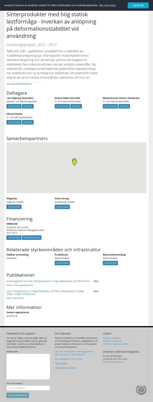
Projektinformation (32, 237)
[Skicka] (17, 395)
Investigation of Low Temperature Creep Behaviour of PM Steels (48, 281)
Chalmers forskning (112, 341)
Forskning (28, 106)
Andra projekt (14, 106)
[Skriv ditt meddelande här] (28, 367)
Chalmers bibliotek (112, 338)
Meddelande (12, 351)
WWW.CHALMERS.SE (113, 362)
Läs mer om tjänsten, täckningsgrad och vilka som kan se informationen (74, 353)
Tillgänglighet (61, 363)
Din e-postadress (14, 383)
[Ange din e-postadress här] (28, 387)
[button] (74, 162)
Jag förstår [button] (138, 5)
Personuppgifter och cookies (68, 358)
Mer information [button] (107, 5)
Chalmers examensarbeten (116, 344)
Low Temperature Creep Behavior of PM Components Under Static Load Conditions (45, 292)
